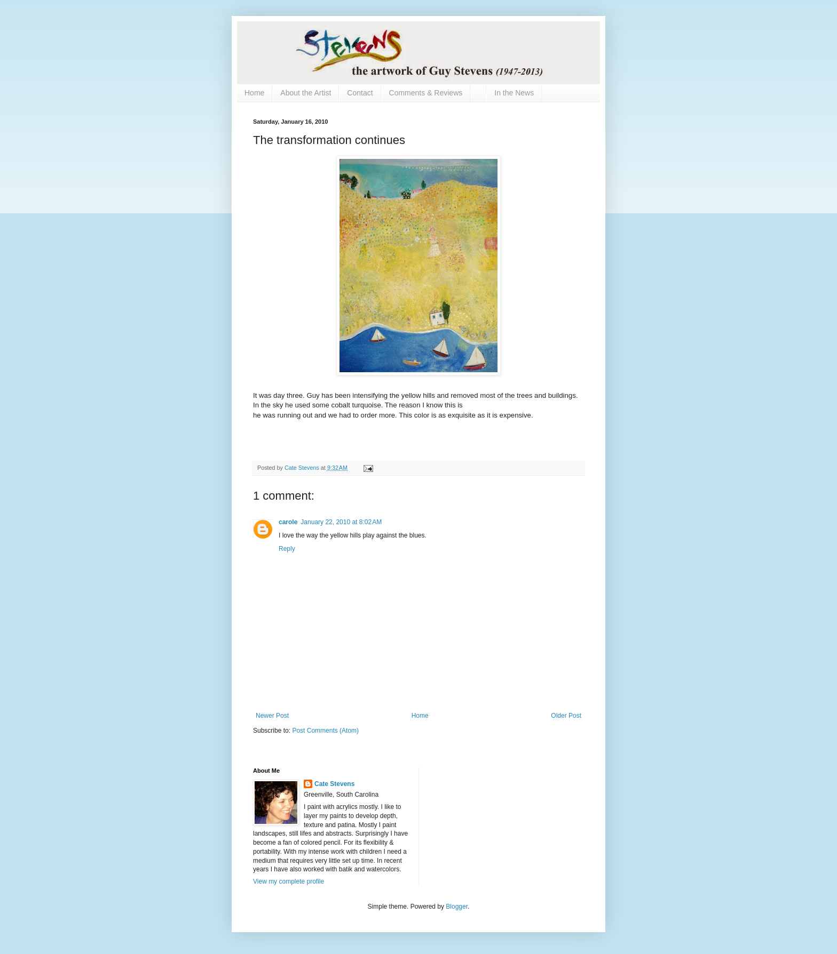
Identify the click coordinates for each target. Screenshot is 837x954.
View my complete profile (288, 881)
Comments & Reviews (426, 93)
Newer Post (272, 715)
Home (254, 93)
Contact (360, 93)
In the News (514, 93)
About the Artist (305, 93)
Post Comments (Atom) (325, 730)
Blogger (457, 906)
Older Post (566, 715)
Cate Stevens (334, 784)
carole (288, 522)
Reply (287, 548)
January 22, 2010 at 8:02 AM (341, 522)
